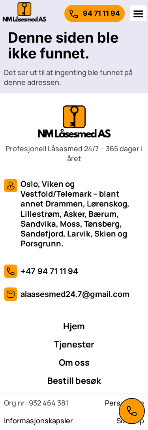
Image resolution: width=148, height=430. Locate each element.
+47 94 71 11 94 (49, 271)
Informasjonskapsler (38, 420)
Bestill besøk (74, 381)
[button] (138, 14)
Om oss (74, 362)
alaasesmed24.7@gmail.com (75, 294)
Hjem (74, 326)
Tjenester (74, 344)
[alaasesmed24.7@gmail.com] (10, 294)
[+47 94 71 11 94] (10, 271)
